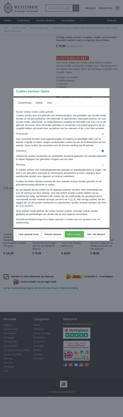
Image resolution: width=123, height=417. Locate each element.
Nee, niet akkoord (96, 240)
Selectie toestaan (53, 240)
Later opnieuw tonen (28, 240)
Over (49, 109)
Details (39, 109)
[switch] (103, 140)
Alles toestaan (74, 240)
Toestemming (24, 109)
